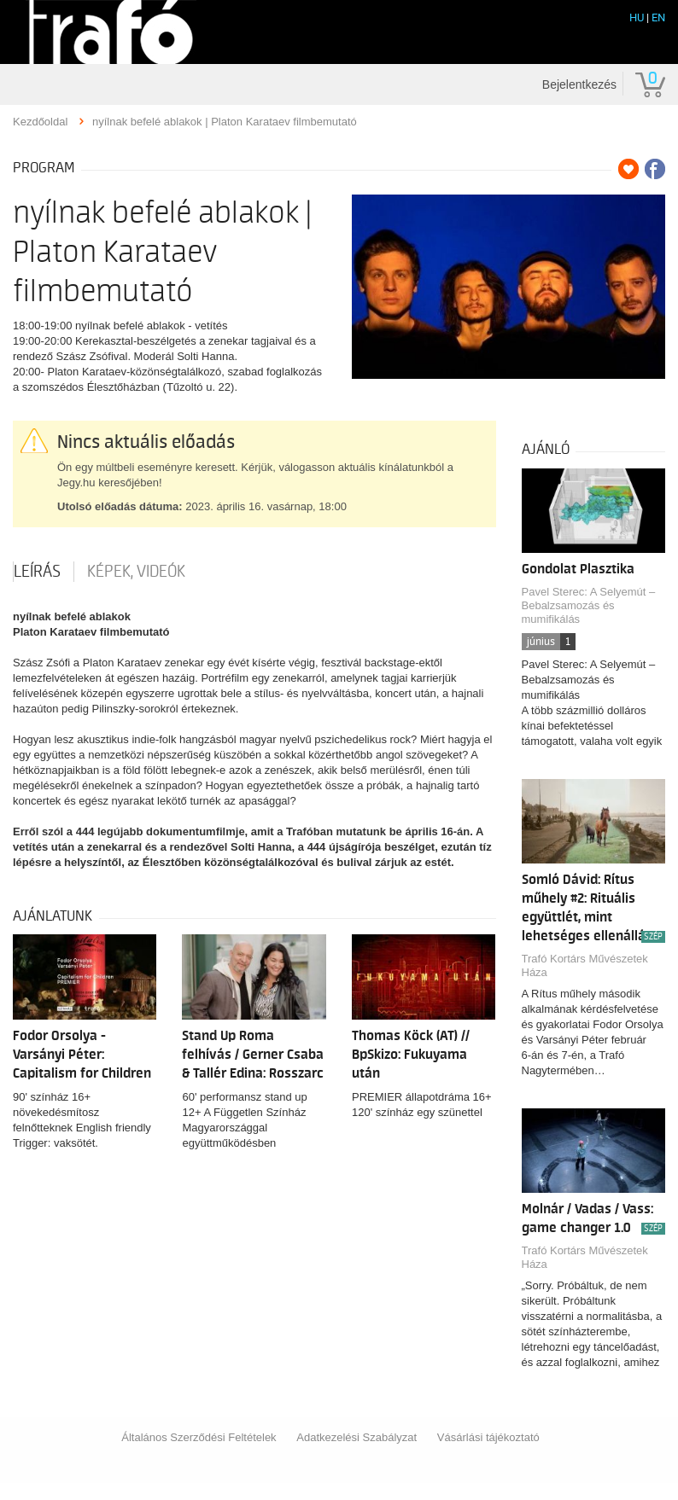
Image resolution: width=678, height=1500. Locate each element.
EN (658, 17)
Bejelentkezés (579, 84)
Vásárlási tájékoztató (488, 1437)
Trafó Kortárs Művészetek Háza (585, 965)
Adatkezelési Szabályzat (356, 1437)
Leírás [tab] (37, 571)
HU (636, 17)
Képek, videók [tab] (136, 571)
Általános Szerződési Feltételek (198, 1437)
